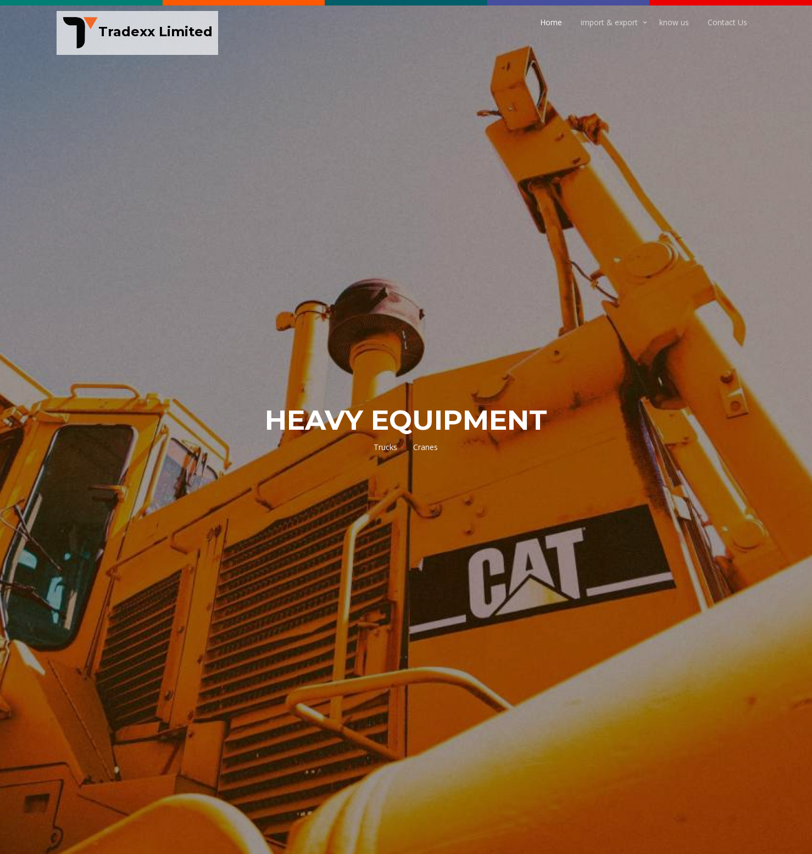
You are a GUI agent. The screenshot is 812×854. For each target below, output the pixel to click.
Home (551, 22)
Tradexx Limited (137, 32)
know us (674, 22)
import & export (609, 22)
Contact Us (727, 22)
